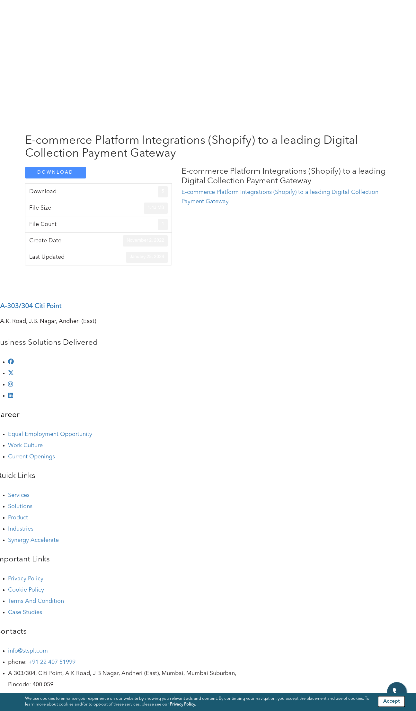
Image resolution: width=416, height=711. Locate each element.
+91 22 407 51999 (51, 662)
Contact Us (395, 12)
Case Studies (357, 12)
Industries (260, 12)
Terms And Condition (36, 601)
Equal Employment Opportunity (50, 434)
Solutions (201, 12)
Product (231, 12)
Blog (327, 12)
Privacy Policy (25, 579)
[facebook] (11, 362)
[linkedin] (10, 396)
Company (140, 12)
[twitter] (11, 373)
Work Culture (25, 445)
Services (171, 12)
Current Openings (31, 457)
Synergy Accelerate (33, 540)
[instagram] (10, 384)
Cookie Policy (26, 590)
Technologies (296, 12)
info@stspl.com (28, 651)
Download (55, 172)
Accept (391, 701)
